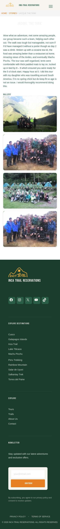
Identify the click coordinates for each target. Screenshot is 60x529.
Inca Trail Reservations (29, 5)
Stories (13, 13)
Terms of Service (40, 517)
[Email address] (28, 474)
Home (4, 13)
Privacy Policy (18, 517)
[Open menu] (50, 5)
